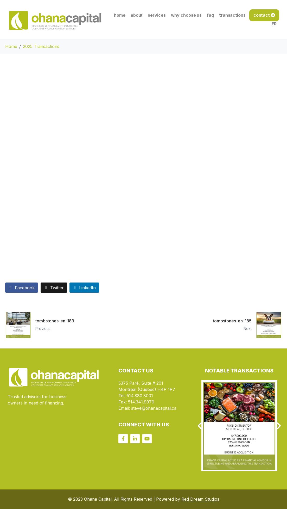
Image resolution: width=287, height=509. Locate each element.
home (119, 15)
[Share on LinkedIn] (84, 288)
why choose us (186, 15)
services (156, 15)
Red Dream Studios (200, 499)
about (137, 15)
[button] (199, 425)
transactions (232, 15)
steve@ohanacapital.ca (153, 408)
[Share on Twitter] (54, 288)
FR (274, 23)
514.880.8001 (140, 395)
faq (210, 15)
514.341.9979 (141, 401)
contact (261, 15)
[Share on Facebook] (21, 288)
